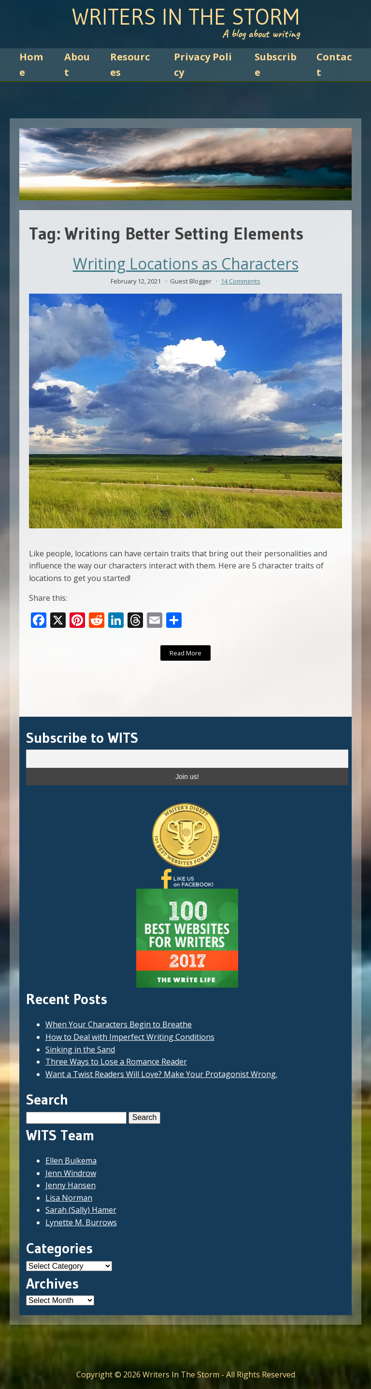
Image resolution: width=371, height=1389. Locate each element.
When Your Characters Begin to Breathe (118, 1024)
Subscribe (276, 64)
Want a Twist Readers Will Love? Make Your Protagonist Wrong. (161, 1074)
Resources (130, 64)
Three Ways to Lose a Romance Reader (116, 1061)
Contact (334, 64)
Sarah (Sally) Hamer (80, 1210)
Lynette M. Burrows (81, 1222)
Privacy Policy (203, 64)
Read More (185, 653)
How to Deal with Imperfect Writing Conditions (129, 1037)
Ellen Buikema (71, 1160)
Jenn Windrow (70, 1173)
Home (31, 64)
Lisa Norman (68, 1197)
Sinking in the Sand (80, 1049)
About (77, 64)
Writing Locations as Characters (186, 264)
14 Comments (240, 281)
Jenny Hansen (70, 1185)
